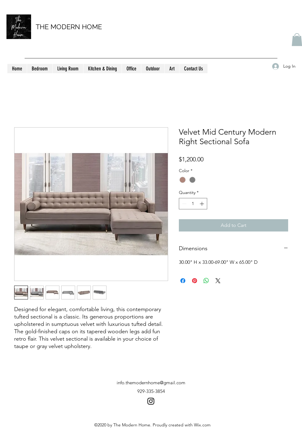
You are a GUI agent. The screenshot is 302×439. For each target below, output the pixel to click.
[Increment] (202, 203)
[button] (39, 68)
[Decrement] (183, 203)
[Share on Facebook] (183, 280)
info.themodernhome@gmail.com (151, 383)
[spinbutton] (193, 203)
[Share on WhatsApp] (206, 280)
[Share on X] (218, 280)
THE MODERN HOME (69, 27)
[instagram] (150, 401)
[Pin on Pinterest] (194, 280)
